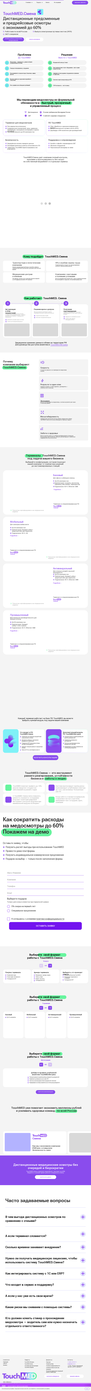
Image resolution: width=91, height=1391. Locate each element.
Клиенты (47, 2)
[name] (45, 872)
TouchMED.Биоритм (29, 1367)
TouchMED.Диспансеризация (31, 1365)
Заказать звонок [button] (74, 1376)
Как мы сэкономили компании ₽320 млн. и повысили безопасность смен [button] (46, 1148)
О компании (28, 2)
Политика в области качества (52, 1367)
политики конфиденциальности (50, 919)
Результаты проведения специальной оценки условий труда (54, 1372)
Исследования (57, 2)
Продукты (38, 2)
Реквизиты (48, 1369)
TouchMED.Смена (29, 1364)
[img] (4, 1369)
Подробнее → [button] (58, 489)
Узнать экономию (34, 39)
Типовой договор (49, 1364)
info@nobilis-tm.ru (71, 1364)
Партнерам (5, 1362)
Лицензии (48, 1362)
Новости (5, 1363)
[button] (80, 3)
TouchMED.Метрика (59, 345)
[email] (45, 893)
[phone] (45, 886)
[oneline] (45, 879)
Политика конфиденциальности (53, 1365)
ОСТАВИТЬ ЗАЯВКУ (45, 926)
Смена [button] (36, 1138)
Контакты (5, 1365)
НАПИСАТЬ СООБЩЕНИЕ (52, 1376)
